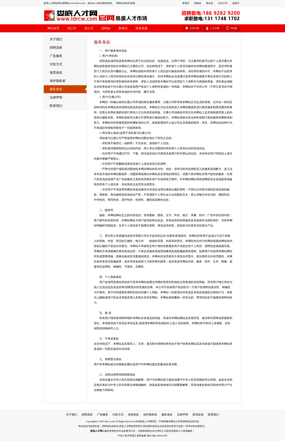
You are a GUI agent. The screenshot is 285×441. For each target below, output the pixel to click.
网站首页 (53, 28)
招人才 (89, 28)
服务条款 (56, 89)
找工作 (71, 28)
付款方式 (56, 64)
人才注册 (214, 28)
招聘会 (106, 28)
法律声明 (56, 97)
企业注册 (194, 28)
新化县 (209, 3)
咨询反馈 (197, 414)
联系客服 (141, 28)
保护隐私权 (58, 80)
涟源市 (235, 3)
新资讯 (123, 28)
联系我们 (56, 105)
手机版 (233, 28)
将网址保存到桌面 (125, 3)
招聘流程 (56, 47)
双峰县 (197, 3)
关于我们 (56, 39)
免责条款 (56, 72)
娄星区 (185, 3)
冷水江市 (222, 3)
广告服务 (56, 56)
